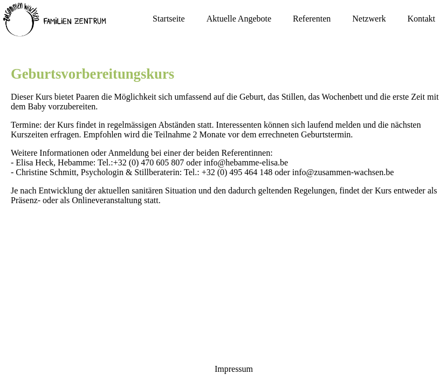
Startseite (169, 18)
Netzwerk (369, 18)
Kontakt (421, 18)
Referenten (312, 18)
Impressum (234, 368)
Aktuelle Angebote (239, 18)
